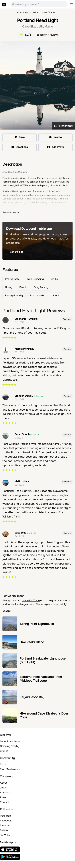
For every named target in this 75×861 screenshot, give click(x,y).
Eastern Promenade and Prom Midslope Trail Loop (41, 679)
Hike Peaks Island (32, 642)
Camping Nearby (9, 746)
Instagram (5, 815)
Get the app (17, 251)
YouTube (5, 835)
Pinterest (5, 825)
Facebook (6, 820)
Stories (4, 751)
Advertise (5, 792)
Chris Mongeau (19, 172)
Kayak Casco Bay (32, 697)
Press (3, 797)
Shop (3, 764)
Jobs (3, 787)
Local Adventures (10, 741)
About (3, 782)
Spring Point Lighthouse (37, 624)
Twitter (4, 830)
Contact (4, 802)
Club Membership (10, 769)
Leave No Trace (31, 600)
